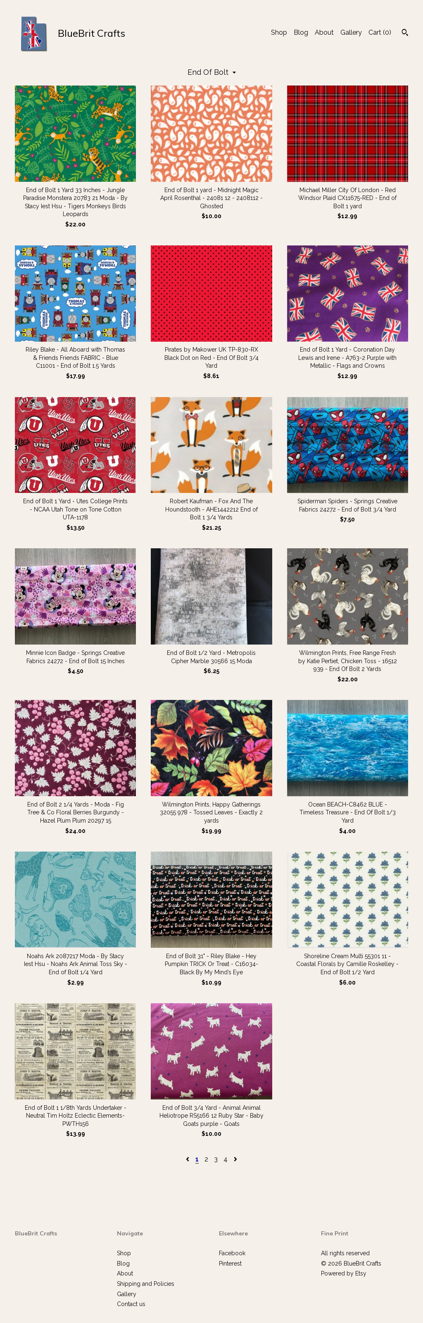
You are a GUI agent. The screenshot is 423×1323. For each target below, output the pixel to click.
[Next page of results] (235, 1159)
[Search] (405, 33)
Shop (279, 32)
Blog (301, 32)
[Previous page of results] (188, 1159)
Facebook (232, 1253)
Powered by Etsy (343, 1273)
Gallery (351, 32)
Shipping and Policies (145, 1283)
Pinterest (230, 1263)
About (324, 32)
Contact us (131, 1304)
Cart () (379, 32)
